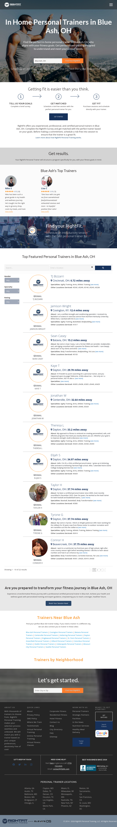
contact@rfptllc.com (61, 769)
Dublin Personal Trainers (45, 644)
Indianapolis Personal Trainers (69, 644)
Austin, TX (28, 791)
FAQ (52, 733)
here (52, 763)
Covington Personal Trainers (61, 632)
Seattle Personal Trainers (56, 647)
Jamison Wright (61, 306)
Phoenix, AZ (66, 806)
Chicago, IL (29, 803)
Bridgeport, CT (30, 800)
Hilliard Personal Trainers (61, 641)
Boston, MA (29, 797)
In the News (78, 722)
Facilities (76, 718)
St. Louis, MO (85, 803)
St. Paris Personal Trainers (78, 638)
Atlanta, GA (29, 788)
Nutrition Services (80, 726)
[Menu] (111, 5)
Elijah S (55, 455)
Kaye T (55, 366)
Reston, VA (84, 788)
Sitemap (53, 736)
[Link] (12, 4)
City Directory (56, 729)
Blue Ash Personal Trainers (37, 632)
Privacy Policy (33, 715)
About (30, 711)
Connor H (57, 540)
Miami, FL (65, 788)
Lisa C (44, 188)
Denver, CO (48, 794)
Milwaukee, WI (67, 791)
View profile (9, 212)
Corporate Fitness (58, 711)
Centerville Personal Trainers (46, 635)
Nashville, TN (66, 800)
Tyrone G (57, 515)
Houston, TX (48, 797)
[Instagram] (31, 765)
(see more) (94, 284)
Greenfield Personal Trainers (37, 641)
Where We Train (34, 722)
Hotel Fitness (56, 718)
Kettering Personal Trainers (71, 635)
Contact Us (55, 722)
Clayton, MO (48, 788)
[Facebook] (14, 765)
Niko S (8, 188)
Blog (52, 726)
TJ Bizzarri (57, 276)
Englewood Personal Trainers (54, 638)
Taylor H (56, 485)
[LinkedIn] (25, 765)
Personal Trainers (80, 711)
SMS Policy (32, 718)
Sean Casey (58, 336)
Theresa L (57, 425)
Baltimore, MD (30, 794)
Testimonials (33, 726)
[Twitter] (19, 765)
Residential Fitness (58, 715)
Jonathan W (58, 395)
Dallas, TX (47, 791)
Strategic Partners (80, 715)
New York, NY (67, 803)
